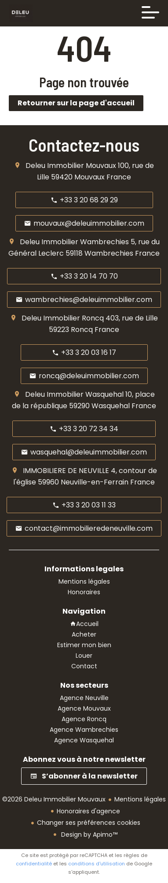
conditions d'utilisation (96, 863)
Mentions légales (140, 799)
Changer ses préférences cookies (88, 822)
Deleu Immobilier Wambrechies (74, 242)
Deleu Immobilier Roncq (63, 318)
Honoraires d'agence (88, 811)
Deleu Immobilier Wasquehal (74, 394)
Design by (88, 834)
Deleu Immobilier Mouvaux (71, 165)
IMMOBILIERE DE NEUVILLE (66, 471)
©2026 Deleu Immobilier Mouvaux (54, 799)
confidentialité (34, 863)
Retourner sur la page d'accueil (76, 103)
